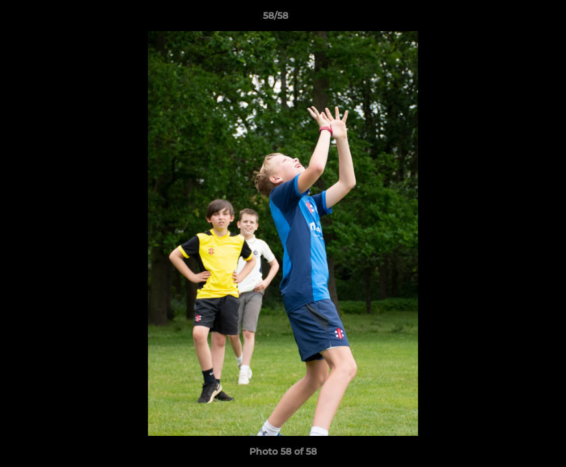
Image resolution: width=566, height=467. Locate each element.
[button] (511, 19)
